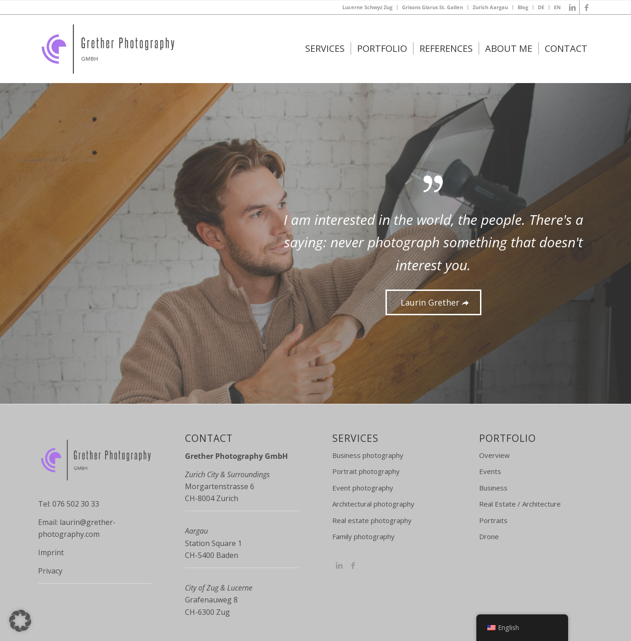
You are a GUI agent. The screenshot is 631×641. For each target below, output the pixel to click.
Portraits (493, 520)
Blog (523, 7)
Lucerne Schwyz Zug (367, 7)
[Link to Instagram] (339, 565)
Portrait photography (366, 471)
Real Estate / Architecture (520, 503)
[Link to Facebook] (586, 7)
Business (493, 487)
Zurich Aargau (490, 7)
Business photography (367, 455)
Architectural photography (373, 503)
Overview (494, 455)
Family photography (363, 536)
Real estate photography (372, 520)
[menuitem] (367, 7)
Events (490, 471)
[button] (20, 621)
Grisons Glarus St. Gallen (432, 7)
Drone (489, 536)
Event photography (362, 487)
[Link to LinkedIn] (572, 7)
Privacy (50, 571)
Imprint (51, 552)
